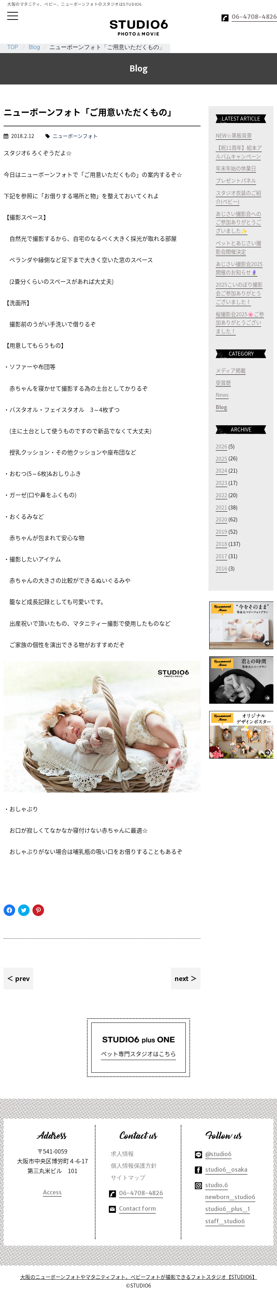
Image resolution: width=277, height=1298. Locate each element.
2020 (221, 519)
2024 (221, 470)
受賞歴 (223, 382)
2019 (221, 531)
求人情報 (122, 1154)
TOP (12, 47)
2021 (221, 507)
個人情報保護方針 (134, 1166)
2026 (221, 446)
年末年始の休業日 (236, 168)
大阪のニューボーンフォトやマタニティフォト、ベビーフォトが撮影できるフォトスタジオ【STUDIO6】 (138, 1277)
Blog (34, 47)
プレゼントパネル (236, 180)
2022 (221, 495)
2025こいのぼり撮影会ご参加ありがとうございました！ (239, 293)
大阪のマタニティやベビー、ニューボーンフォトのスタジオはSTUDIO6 (138, 28)
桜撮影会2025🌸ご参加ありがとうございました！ (240, 322)
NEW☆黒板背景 (234, 135)
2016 (221, 568)
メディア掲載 (231, 370)
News (222, 394)
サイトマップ (128, 1178)
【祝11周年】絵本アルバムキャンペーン (239, 152)
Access (52, 1193)
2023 (221, 482)
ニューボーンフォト (75, 135)
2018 (221, 543)
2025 (221, 458)
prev (22, 978)
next (182, 978)
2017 (221, 556)
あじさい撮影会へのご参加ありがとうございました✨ (238, 222)
